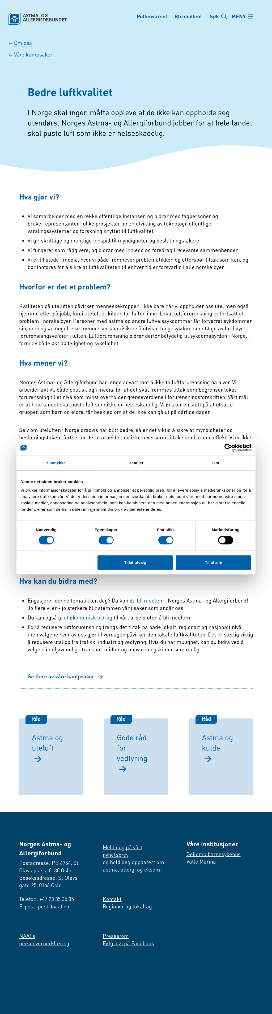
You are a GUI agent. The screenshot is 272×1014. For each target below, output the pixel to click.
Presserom (116, 936)
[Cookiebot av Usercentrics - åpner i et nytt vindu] (228, 448)
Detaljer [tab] (136, 463)
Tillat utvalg (135, 562)
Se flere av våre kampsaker (65, 676)
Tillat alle (213, 562)
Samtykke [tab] (56, 463)
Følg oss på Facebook (128, 943)
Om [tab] (215, 463)
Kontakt (112, 899)
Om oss (23, 43)
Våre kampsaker (33, 54)
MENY (239, 16)
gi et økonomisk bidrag (85, 617)
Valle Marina (201, 861)
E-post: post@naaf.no (44, 906)
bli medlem (151, 600)
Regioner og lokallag (127, 906)
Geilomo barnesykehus (213, 854)
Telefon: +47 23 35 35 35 (46, 899)
